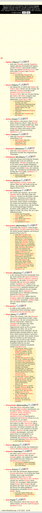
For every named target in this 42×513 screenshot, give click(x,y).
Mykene (30, 78)
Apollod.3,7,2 (20, 269)
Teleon (8, 134)
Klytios (35, 489)
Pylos (35, 437)
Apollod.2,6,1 (28, 81)
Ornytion (23, 229)
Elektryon (18, 81)
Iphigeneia (18, 351)
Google (36, 6)
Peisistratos (14, 414)
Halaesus (21, 395)
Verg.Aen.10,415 (21, 396)
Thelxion (29, 126)
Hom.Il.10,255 (29, 425)
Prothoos (20, 278)
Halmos (32, 229)
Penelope (18, 389)
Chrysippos (35, 504)
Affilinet (5, 7)
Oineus (12, 449)
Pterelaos (21, 71)
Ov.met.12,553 (15, 94)
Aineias (30, 393)
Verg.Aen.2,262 (20, 373)
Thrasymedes (11, 405)
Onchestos (34, 277)
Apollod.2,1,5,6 (16, 505)
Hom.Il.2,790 (14, 479)
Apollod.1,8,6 (21, 284)
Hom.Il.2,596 (26, 477)
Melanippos (14, 280)
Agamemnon (28, 291)
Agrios (27, 277)
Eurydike (24, 409)
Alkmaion (25, 241)
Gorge (20, 359)
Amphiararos (24, 252)
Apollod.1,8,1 (28, 449)
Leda (33, 453)
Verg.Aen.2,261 (16, 312)
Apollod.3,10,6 (26, 389)
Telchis (8, 119)
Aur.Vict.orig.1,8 (27, 312)
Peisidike (19, 411)
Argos (27, 222)
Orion (20, 171)
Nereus (28, 218)
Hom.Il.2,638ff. (26, 361)
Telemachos (24, 437)
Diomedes (26, 282)
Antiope (21, 473)
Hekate (20, 115)
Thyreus (9, 445)
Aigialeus (16, 121)
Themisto (9, 190)
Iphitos (12, 491)
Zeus (27, 215)
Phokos (24, 379)
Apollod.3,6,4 (20, 347)
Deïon (30, 489)
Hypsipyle (16, 320)
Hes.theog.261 (20, 220)
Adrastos (20, 236)
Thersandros (11, 226)
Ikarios (26, 386)
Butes (24, 141)
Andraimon (27, 358)
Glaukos (16, 229)
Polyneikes (25, 235)
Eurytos (12, 473)
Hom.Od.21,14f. (25, 479)
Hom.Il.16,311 (23, 392)
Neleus (33, 87)
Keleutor (27, 278)
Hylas (27, 168)
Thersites (9, 273)
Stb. (17, 89)
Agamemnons (22, 350)
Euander (13, 457)
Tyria (7, 500)
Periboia (23, 387)
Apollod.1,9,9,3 (16, 416)
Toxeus (8, 469)
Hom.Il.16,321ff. (16, 421)
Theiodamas (10, 157)
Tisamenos (25, 264)
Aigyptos (20, 462)
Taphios (9, 62)
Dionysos (32, 110)
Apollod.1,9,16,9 (20, 145)
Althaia (20, 449)
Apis (36, 123)
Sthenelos (24, 504)
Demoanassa (22, 266)
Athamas (13, 196)
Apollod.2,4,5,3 (16, 73)
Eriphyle (30, 247)
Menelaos (29, 390)
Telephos (29, 263)
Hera (16, 222)
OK (24, 12)
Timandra (9, 451)
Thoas (8, 314)
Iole (17, 482)
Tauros (8, 85)
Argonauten (21, 136)
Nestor (19, 407)
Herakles (20, 90)
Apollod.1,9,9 (15, 92)
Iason (25, 354)
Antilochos (25, 414)
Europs (35, 121)
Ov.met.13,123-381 (17, 296)
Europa (17, 106)
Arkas (17, 217)
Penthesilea (16, 300)
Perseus (33, 411)
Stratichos (13, 413)
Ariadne (15, 318)
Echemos (21, 455)
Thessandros (11, 306)
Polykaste (26, 411)
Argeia (29, 236)
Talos (19, 112)
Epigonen (23, 244)
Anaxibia (13, 409)
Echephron (27, 413)
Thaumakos (10, 149)
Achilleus (13, 298)
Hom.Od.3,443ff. (32, 439)
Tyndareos (24, 453)
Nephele (13, 194)
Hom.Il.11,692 (25, 92)
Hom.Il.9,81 (28, 423)
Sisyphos (24, 228)
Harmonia (25, 242)
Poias (19, 151)
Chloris (12, 89)
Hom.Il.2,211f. (15, 287)
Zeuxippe (20, 140)
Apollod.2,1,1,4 (16, 132)
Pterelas (31, 71)
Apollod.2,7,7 (32, 171)
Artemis (17, 353)
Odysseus (21, 294)
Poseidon (20, 64)
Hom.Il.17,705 (28, 421)
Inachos (17, 215)
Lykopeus (34, 278)
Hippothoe (33, 64)
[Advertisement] (21, 36)
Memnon (20, 430)
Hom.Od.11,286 (25, 99)
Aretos (20, 413)
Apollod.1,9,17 (16, 325)
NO (28, 12)
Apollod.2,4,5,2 (29, 69)
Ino (20, 194)
